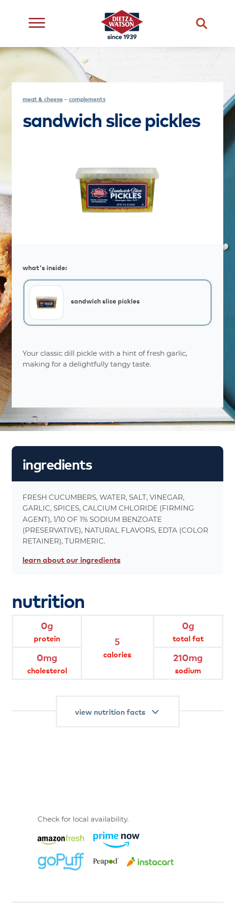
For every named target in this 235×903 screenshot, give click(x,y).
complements (87, 99)
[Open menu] (37, 24)
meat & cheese (43, 99)
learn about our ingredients (72, 559)
